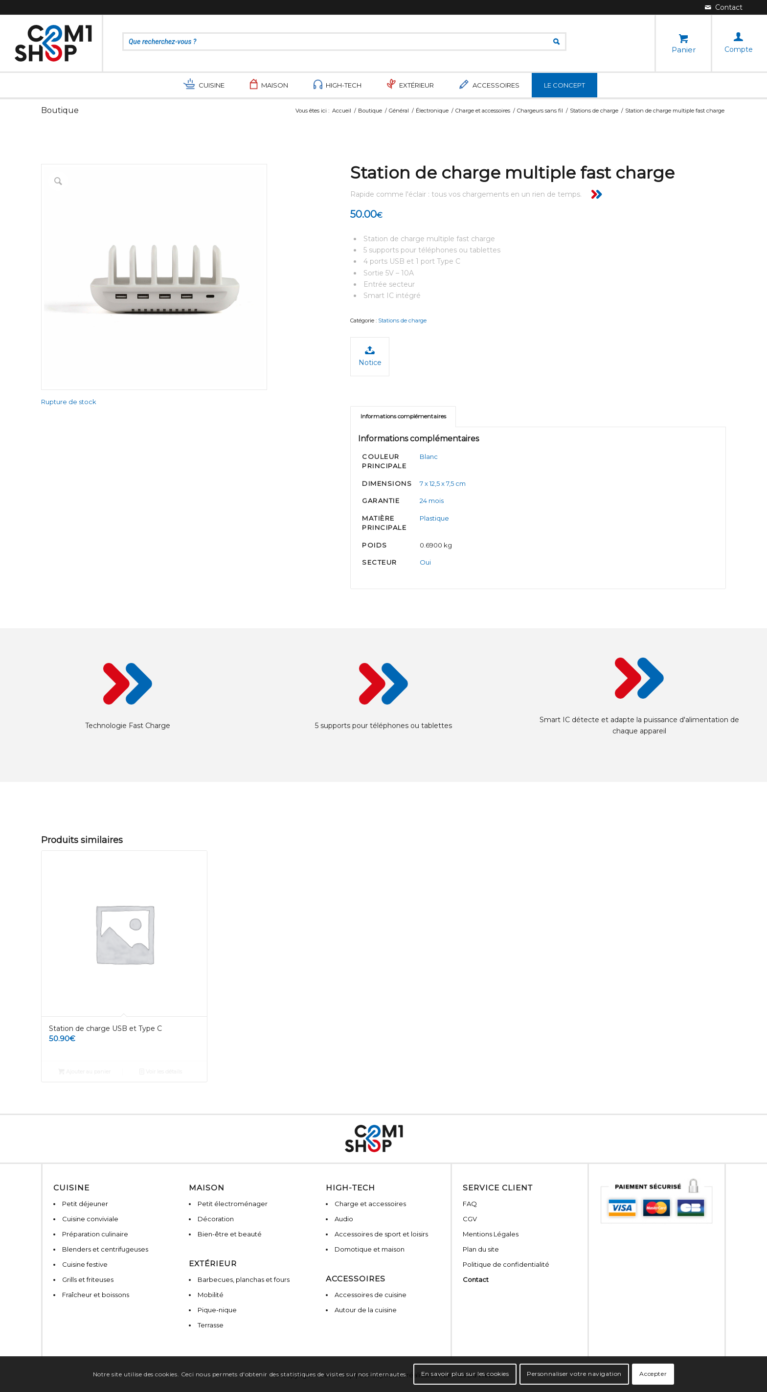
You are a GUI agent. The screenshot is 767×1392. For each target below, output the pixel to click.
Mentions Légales (491, 1234)
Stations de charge (402, 320)
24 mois (432, 500)
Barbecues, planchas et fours (244, 1279)
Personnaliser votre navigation (574, 1373)
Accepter (653, 1373)
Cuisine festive (85, 1264)
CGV (470, 1219)
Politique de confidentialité (506, 1264)
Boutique (60, 110)
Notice (370, 356)
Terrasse (211, 1325)
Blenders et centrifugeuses (105, 1249)
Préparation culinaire (95, 1234)
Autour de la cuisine (366, 1310)
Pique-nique (217, 1310)
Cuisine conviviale (90, 1219)
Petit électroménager (233, 1204)
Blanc (429, 456)
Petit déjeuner (85, 1204)
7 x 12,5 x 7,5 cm (443, 483)
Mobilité (211, 1295)
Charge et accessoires (370, 1204)
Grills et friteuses (87, 1279)
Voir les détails (160, 1071)
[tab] (403, 416)
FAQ (470, 1204)
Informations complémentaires (403, 416)
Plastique (434, 518)
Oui (425, 562)
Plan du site (481, 1249)
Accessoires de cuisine (370, 1295)
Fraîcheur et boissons (95, 1295)
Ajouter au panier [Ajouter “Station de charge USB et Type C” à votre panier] (84, 1071)
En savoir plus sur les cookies (465, 1373)
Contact (476, 1279)
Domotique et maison (370, 1249)
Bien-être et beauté (230, 1234)
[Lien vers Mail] (724, 7)
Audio (344, 1219)
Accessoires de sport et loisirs (381, 1234)
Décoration (216, 1219)
